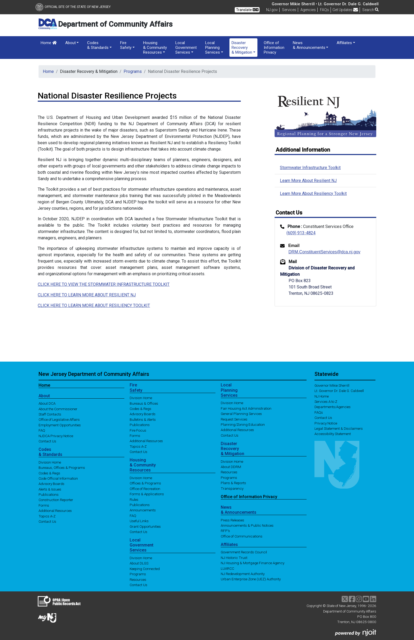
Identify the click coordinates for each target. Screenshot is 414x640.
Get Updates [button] (345, 10)
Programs (133, 71)
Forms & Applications (147, 494)
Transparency (232, 488)
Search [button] (370, 10)
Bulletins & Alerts (143, 419)
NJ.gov (272, 10)
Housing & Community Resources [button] (155, 47)
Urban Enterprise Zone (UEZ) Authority (251, 579)
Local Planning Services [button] (212, 47)
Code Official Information (58, 478)
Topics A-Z (47, 516)
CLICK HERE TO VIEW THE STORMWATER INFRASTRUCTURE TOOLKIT (104, 284)
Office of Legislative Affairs (59, 419)
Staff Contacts (50, 414)
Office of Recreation (145, 488)
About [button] (70, 42)
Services (289, 10)
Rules (134, 499)
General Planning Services (241, 414)
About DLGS (139, 563)
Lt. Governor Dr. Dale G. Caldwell (339, 391)
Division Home (50, 462)
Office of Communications (241, 536)
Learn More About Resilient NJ (308, 180)
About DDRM (231, 467)
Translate (247, 9)
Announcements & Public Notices (247, 525)
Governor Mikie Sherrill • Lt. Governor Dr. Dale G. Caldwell (325, 4)
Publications (49, 494)
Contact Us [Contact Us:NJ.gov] (323, 417)
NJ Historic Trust (234, 557)
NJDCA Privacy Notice (56, 435)
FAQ (42, 430)
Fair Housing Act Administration (246, 408)
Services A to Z (325, 401)
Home (49, 42)
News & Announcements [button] (309, 45)
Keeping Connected (145, 568)
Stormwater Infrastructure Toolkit (310, 167)
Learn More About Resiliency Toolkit (313, 193)
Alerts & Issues (50, 489)
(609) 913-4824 (301, 232)
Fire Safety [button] (125, 45)
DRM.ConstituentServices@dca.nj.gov (324, 252)
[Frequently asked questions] (324, 10)
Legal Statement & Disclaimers (338, 428)
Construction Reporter (56, 500)
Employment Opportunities (60, 425)
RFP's (225, 531)
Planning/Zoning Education (243, 424)
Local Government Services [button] (186, 47)
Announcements (143, 510)
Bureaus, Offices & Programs (62, 467)
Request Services (234, 419)
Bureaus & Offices (144, 403)
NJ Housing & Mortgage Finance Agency (252, 563)
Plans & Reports (233, 483)
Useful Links (139, 521)
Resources (138, 579)
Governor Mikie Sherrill (331, 385)
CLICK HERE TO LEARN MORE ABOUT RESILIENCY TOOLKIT (94, 305)
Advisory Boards (51, 484)
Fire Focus (138, 430)
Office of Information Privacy (274, 47)
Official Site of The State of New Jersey (73, 7)
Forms (44, 505)
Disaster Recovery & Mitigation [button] (242, 47)
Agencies (308, 10)
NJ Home (321, 396)
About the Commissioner (58, 409)
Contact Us (47, 441)
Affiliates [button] (344, 42)
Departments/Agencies (332, 407)
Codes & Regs (49, 473)
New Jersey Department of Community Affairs (94, 374)
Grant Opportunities (145, 526)
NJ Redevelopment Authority (243, 574)
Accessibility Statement (332, 434)
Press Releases (232, 520)
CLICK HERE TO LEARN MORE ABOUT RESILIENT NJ (87, 294)
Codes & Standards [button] (98, 45)
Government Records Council (244, 552)
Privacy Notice (325, 423)
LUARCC (227, 568)
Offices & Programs (145, 483)
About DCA (47, 403)
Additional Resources (55, 510)
